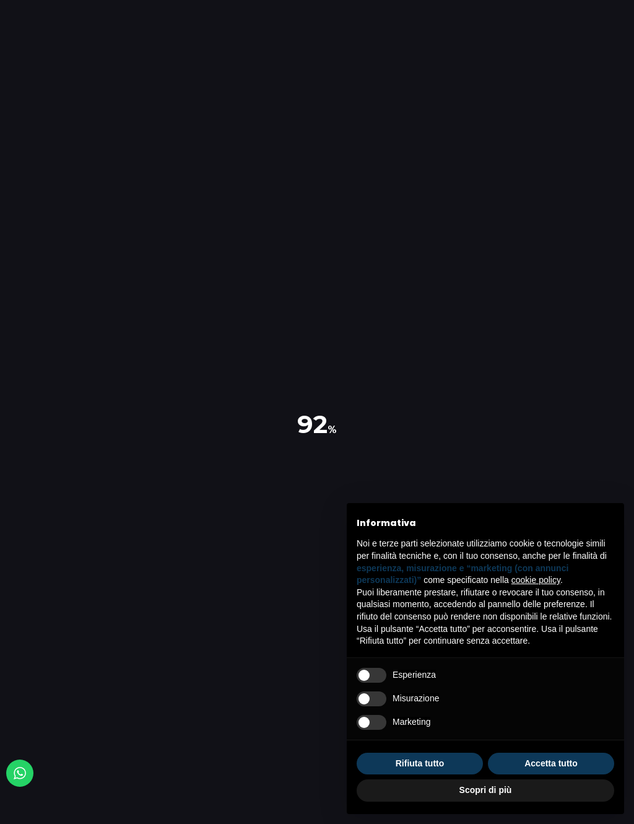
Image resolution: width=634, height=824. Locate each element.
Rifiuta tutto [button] (420, 763)
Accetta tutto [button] (551, 763)
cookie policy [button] (535, 580)
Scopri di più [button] (485, 790)
